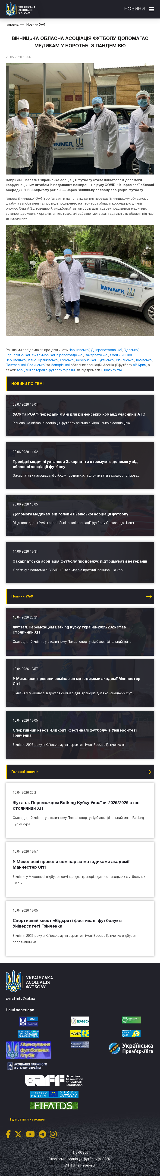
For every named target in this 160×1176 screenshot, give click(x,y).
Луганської (105, 360)
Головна (12, 24)
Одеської (131, 350)
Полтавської (16, 365)
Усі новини (149, 596)
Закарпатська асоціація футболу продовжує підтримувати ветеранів (80, 561)
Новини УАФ (36, 24)
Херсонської (86, 360)
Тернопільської (18, 355)
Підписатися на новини (28, 1119)
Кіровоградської (69, 355)
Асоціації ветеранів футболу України (46, 370)
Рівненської (125, 360)
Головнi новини (24, 772)
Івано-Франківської (43, 360)
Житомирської (43, 355)
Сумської (67, 360)
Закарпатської (96, 355)
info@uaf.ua (25, 998)
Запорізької (60, 365)
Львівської (144, 360)
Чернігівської (79, 350)
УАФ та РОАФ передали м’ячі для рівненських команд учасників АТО (79, 414)
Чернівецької (16, 360)
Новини (134, 9)
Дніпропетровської (106, 350)
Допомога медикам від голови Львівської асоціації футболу (70, 514)
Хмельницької (121, 355)
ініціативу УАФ (112, 370)
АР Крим (139, 365)
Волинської (36, 365)
